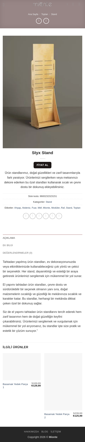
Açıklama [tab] (9, 238)
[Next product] (39, 21)
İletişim (56, 431)
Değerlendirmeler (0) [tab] (17, 252)
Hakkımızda (31, 431)
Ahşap (17, 207)
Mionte (46, 207)
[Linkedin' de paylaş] (59, 216)
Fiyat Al (42, 165)
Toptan (44, 14)
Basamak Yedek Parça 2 (56, 416)
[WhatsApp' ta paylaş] (26, 216)
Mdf (40, 207)
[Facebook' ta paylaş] (33, 216)
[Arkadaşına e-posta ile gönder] (46, 216)
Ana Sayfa (33, 14)
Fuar (34, 207)
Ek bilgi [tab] (8, 245)
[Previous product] (46, 21)
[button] (5, 4)
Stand (54, 14)
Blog (44, 431)
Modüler (55, 207)
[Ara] (68, 4)
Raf (63, 207)
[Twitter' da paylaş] (39, 216)
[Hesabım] (74, 4)
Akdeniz (26, 207)
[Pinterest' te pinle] (52, 216)
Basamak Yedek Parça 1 (15, 386)
